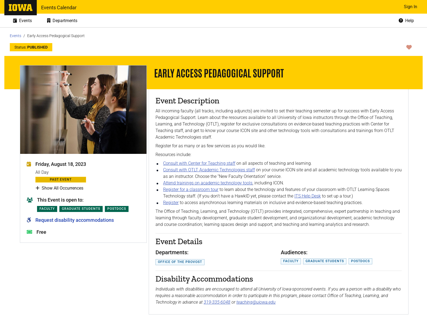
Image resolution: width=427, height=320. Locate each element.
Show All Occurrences (59, 188)
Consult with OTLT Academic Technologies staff (209, 169)
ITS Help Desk (307, 196)
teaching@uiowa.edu (256, 302)
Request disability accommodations (74, 220)
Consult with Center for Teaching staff (199, 163)
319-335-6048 (217, 302)
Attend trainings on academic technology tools (207, 183)
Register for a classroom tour (190, 189)
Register (171, 202)
